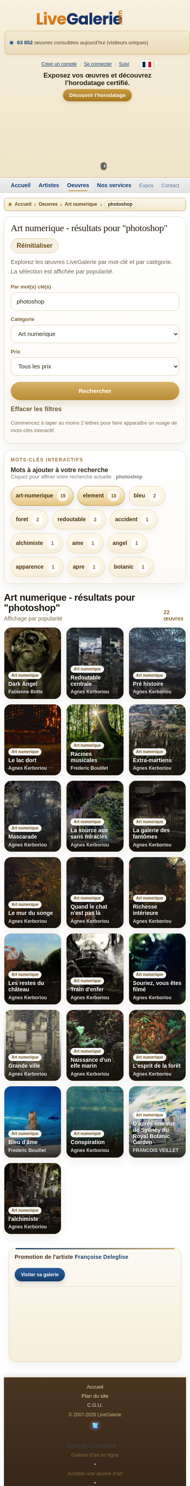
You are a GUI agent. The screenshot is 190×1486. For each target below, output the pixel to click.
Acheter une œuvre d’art (95, 1474)
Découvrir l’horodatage (97, 95)
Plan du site (95, 1396)
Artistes (48, 185)
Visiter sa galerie (40, 1274)
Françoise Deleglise (101, 1257)
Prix (16, 352)
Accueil (20, 185)
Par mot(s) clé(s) (31, 287)
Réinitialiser (35, 245)
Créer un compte (58, 64)
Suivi (124, 64)
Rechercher (95, 390)
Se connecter (98, 64)
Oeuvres (78, 185)
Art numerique (81, 204)
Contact (170, 185)
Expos (146, 185)
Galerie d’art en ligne (95, 1455)
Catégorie (22, 319)
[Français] (147, 64)
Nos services (114, 185)
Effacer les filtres (36, 409)
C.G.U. (95, 1405)
